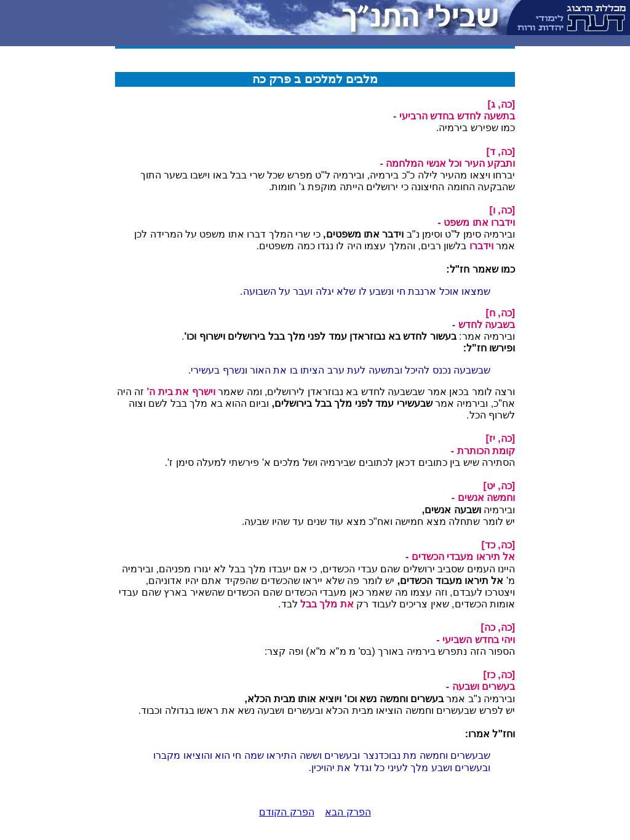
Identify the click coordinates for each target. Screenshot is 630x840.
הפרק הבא (347, 812)
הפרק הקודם (286, 812)
